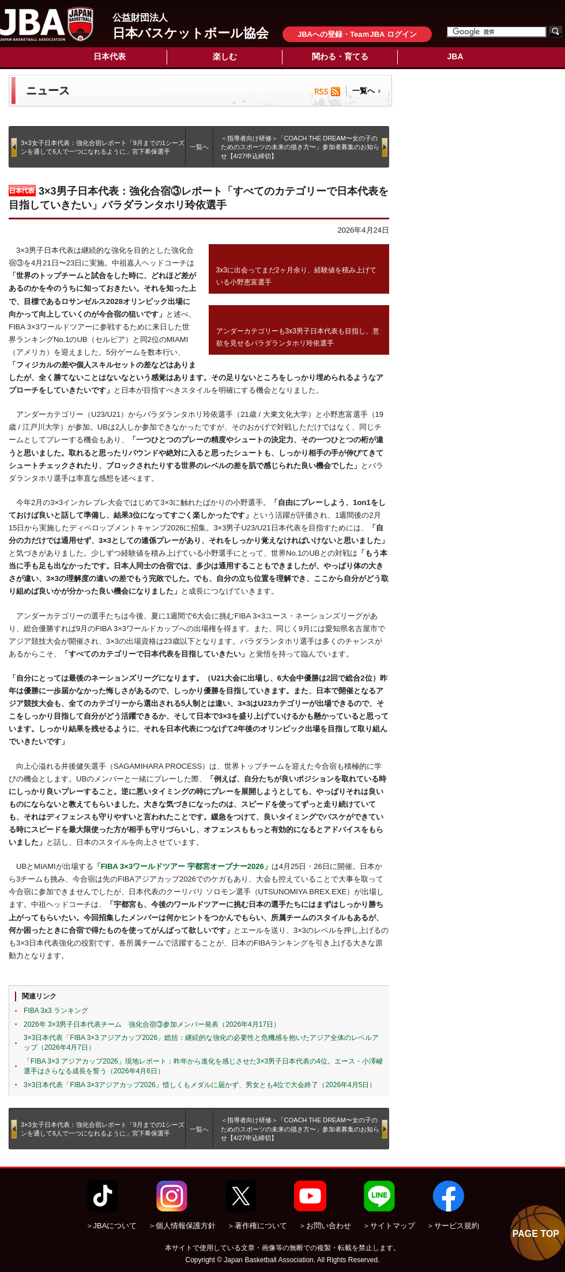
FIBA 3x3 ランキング (56, 1011)
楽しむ (225, 56)
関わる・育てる (340, 56)
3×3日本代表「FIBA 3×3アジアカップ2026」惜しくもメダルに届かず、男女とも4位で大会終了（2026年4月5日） (200, 1085)
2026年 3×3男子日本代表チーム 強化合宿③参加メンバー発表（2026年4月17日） (152, 1024)
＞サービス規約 (453, 1225)
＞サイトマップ (389, 1225)
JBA (455, 56)
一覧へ (363, 90)
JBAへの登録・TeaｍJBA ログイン (357, 34)
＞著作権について (257, 1225)
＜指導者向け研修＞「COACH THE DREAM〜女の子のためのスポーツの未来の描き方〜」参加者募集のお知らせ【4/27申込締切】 (300, 147)
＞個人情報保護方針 (182, 1225)
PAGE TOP (536, 1234)
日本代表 (109, 56)
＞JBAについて (111, 1225)
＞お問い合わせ (325, 1225)
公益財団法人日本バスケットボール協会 (46, 24)
